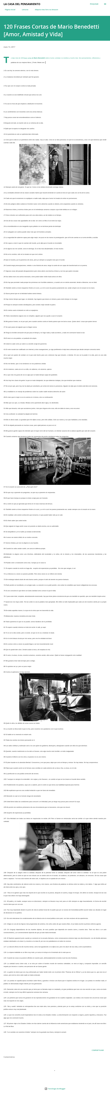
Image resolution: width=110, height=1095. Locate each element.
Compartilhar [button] (98, 1050)
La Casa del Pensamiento (22, 4)
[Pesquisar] (94, 4)
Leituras (24, 9)
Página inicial (9, 9)
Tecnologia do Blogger (55, 1089)
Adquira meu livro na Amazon (45, 9)
